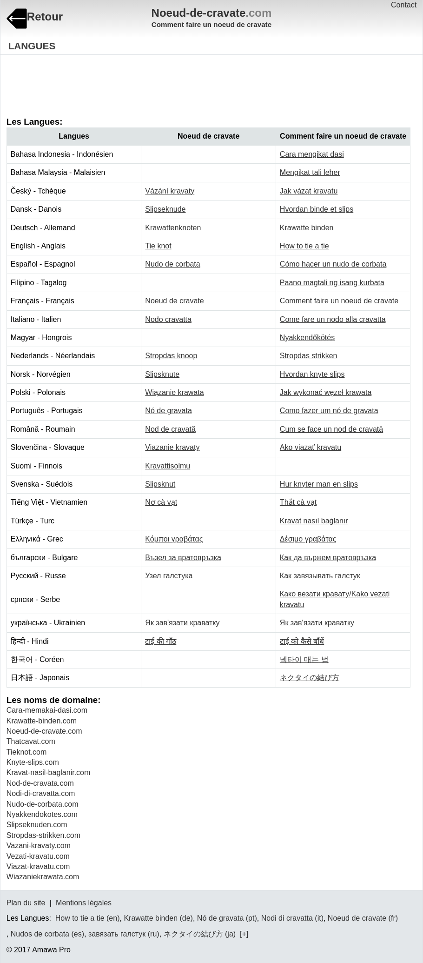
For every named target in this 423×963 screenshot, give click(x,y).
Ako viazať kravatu (310, 447)
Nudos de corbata (40, 934)
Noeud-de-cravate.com (44, 731)
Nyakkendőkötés (307, 337)
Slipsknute (162, 374)
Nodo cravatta (168, 319)
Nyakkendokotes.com (42, 814)
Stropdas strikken (308, 356)
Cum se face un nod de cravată (331, 429)
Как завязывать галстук (320, 576)
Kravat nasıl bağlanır (314, 521)
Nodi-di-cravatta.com (41, 793)
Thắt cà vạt (298, 502)
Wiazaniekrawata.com (43, 877)
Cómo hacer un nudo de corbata (333, 264)
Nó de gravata (168, 411)
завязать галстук (116, 934)
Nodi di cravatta (287, 918)
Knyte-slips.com (33, 762)
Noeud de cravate (174, 301)
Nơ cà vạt (161, 502)
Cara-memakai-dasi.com (47, 710)
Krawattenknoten (173, 228)
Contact (403, 5)
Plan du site (26, 903)
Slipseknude (165, 209)
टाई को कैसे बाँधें (302, 641)
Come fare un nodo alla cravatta (333, 319)
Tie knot (158, 246)
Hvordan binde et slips (316, 209)
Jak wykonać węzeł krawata (325, 392)
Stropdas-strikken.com (43, 835)
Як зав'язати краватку (182, 623)
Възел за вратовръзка (183, 558)
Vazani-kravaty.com (39, 845)
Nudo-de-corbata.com (43, 804)
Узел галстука (168, 576)
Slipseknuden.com (37, 825)
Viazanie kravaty (172, 447)
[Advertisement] (176, 79)
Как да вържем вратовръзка (328, 558)
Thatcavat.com (31, 741)
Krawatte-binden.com (42, 721)
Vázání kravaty (169, 191)
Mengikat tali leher (310, 172)
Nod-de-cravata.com (40, 783)
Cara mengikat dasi (312, 154)
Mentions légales (84, 903)
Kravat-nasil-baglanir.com (49, 772)
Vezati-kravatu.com (38, 856)
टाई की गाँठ (160, 641)
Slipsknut (160, 484)
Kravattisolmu (167, 466)
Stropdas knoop (171, 356)
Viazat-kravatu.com (38, 866)
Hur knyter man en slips (319, 484)
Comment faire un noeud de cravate (339, 301)
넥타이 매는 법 (304, 659)
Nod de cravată (170, 429)
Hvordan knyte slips (312, 374)
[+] (243, 934)
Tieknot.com (27, 752)
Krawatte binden (307, 228)
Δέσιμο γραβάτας (308, 539)
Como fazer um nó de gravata (329, 411)
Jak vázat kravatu (309, 191)
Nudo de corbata (172, 264)
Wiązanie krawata (174, 392)
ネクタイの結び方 (309, 678)
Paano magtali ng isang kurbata (332, 283)
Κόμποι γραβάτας (174, 539)
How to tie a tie (304, 246)
